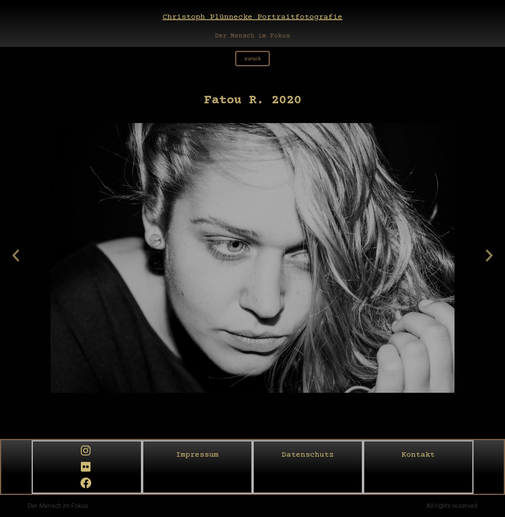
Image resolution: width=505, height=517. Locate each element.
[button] (16, 255)
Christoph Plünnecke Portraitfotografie (252, 17)
